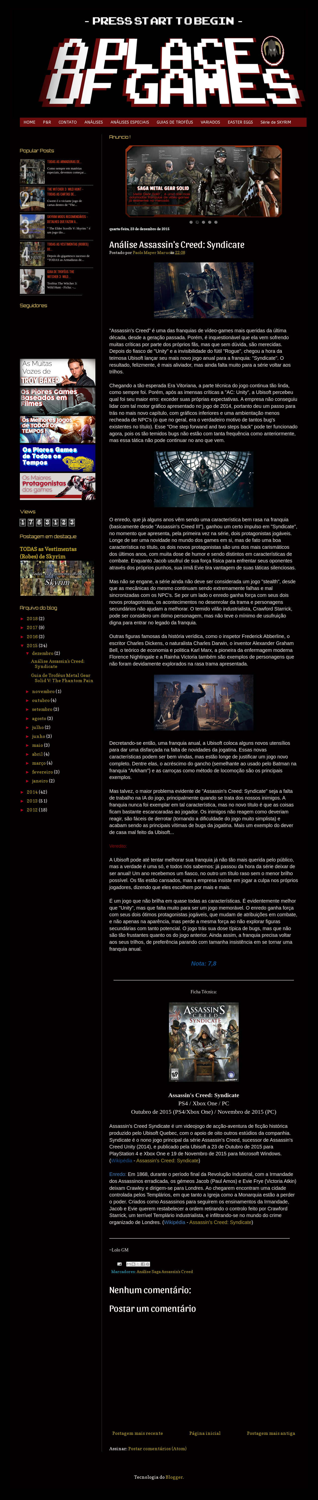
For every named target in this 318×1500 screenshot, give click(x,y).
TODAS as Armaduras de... (64, 161)
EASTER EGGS (240, 122)
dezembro (43, 653)
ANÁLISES (93, 122)
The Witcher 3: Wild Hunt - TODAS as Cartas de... (65, 191)
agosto (39, 718)
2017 (33, 627)
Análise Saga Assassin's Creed (165, 1271)
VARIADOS (210, 122)
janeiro (40, 780)
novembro (44, 691)
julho (38, 727)
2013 (33, 801)
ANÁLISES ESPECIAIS (130, 122)
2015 (33, 645)
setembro (42, 709)
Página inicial (205, 1433)
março (39, 763)
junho (39, 736)
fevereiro (43, 772)
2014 (33, 792)
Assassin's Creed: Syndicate (167, 1160)
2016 (33, 636)
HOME (29, 122)
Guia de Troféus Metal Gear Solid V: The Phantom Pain (62, 678)
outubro (41, 700)
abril (38, 754)
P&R (47, 122)
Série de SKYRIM (276, 122)
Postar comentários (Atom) (157, 1448)
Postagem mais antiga (271, 1433)
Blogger (174, 1477)
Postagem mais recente (137, 1433)
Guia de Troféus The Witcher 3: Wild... (60, 274)
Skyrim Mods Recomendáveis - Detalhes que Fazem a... (67, 219)
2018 (33, 618)
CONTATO (68, 122)
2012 (33, 809)
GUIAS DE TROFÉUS (175, 122)
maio (38, 745)
